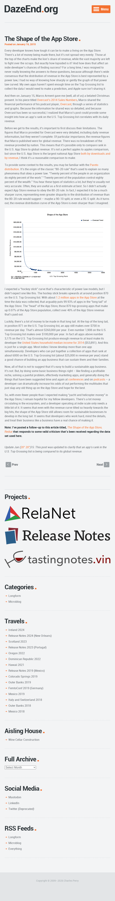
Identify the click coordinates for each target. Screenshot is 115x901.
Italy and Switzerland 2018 (25, 700)
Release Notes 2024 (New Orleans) (30, 636)
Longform (14, 596)
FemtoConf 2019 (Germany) (25, 688)
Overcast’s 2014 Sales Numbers (57, 100)
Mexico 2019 (16, 694)
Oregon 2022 (16, 653)
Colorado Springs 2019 (22, 676)
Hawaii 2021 (16, 665)
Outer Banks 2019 (19, 682)
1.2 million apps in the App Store (76, 297)
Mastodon (14, 797)
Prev (12, 464)
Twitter (21, 809)
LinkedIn (13, 803)
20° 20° (25, 447)
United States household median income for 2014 (53, 343)
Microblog (14, 602)
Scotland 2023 (17, 641)
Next (103, 464)
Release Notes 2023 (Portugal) (27, 647)
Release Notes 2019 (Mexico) (26, 671)
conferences (76, 379)
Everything (15, 849)
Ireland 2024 (16, 630)
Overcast (65, 104)
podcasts (99, 379)
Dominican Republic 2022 (24, 659)
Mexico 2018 (16, 711)
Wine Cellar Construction (23, 740)
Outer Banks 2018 (19, 706)
